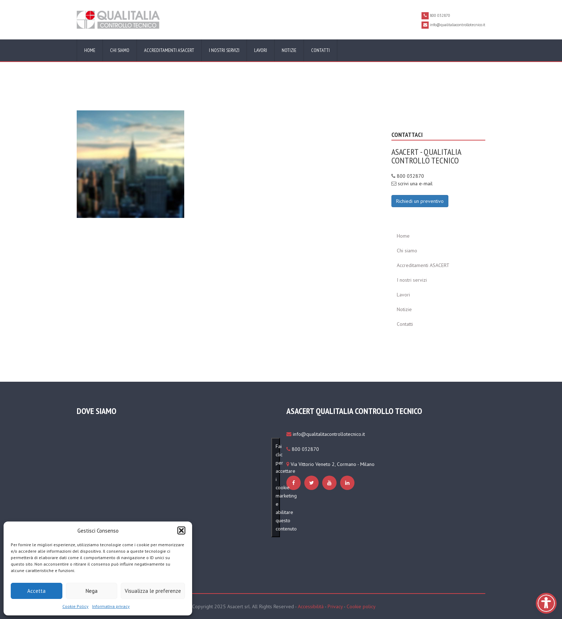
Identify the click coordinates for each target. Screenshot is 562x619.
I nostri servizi (224, 50)
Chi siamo (119, 50)
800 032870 (410, 176)
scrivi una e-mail (415, 183)
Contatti (320, 50)
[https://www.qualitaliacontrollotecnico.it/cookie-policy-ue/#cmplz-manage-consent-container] (130, 164)
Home (89, 50)
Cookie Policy (75, 606)
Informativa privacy (111, 606)
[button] (181, 530)
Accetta (36, 590)
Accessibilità (311, 606)
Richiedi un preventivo (420, 201)
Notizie (289, 50)
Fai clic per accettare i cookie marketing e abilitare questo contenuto (278, 487)
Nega (91, 590)
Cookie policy (361, 606)
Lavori (260, 50)
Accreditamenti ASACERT (169, 50)
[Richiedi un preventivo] (419, 200)
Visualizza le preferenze (153, 590)
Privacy (335, 606)
